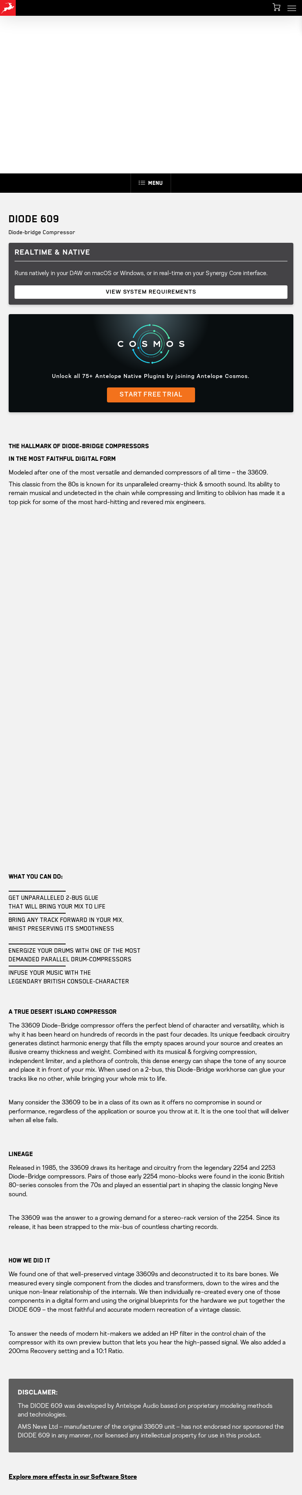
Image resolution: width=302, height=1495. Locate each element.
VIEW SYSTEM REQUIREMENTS (151, 292)
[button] (291, 8)
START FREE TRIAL (151, 395)
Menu (151, 183)
